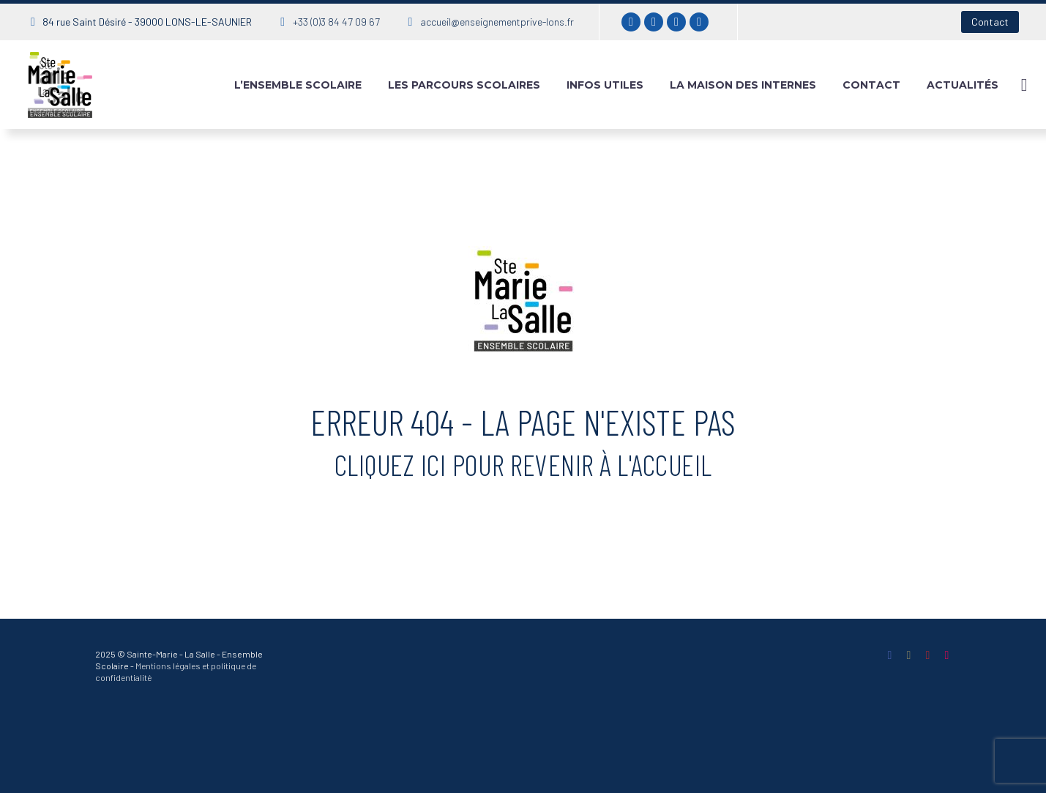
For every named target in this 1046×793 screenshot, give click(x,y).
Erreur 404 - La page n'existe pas (523, 422)
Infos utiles (605, 85)
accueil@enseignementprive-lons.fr (497, 21)
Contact (990, 21)
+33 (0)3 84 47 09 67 (336, 21)
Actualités (962, 85)
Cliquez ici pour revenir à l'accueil (523, 464)
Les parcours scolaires (464, 85)
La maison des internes (743, 85)
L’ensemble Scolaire (298, 85)
